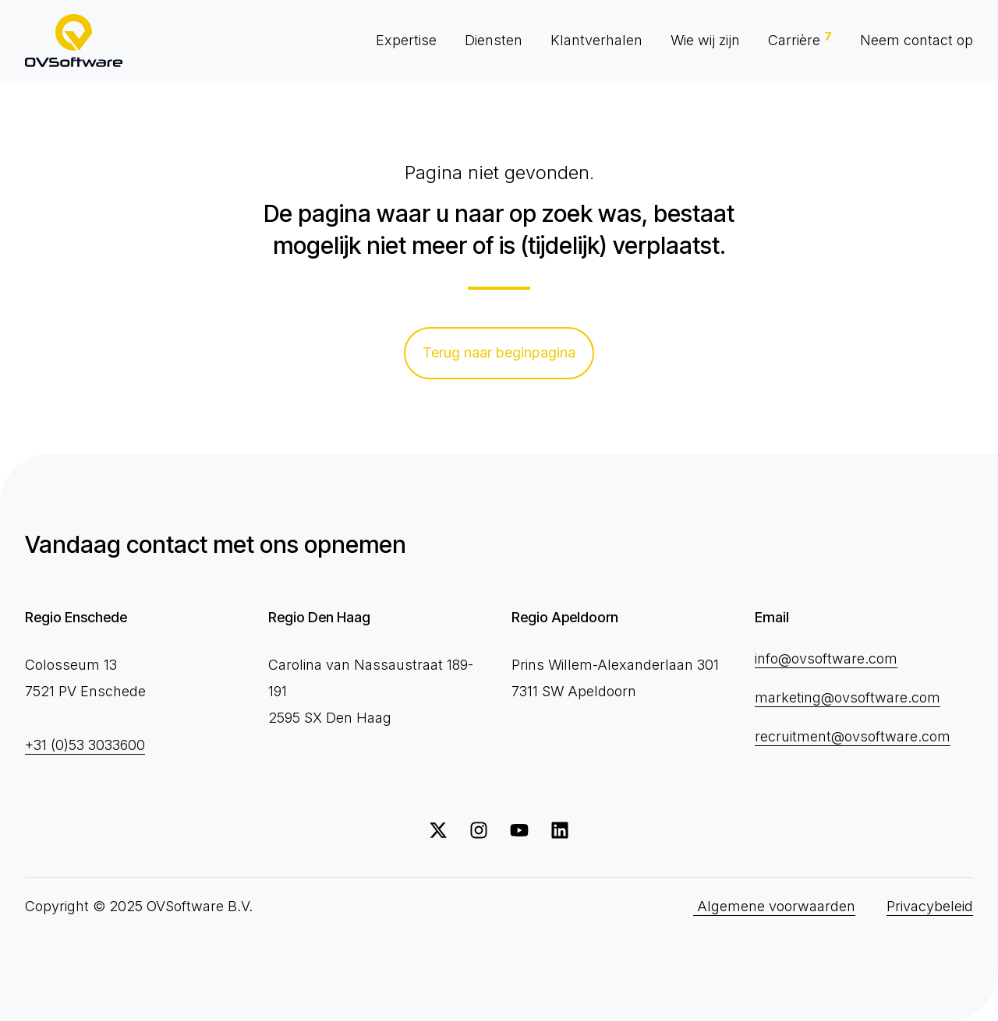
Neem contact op (916, 40)
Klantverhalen (596, 40)
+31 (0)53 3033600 (85, 745)
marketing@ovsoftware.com (847, 697)
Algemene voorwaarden (774, 906)
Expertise (406, 40)
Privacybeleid (930, 906)
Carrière (800, 38)
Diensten (493, 40)
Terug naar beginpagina (499, 352)
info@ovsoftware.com (826, 658)
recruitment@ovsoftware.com (852, 736)
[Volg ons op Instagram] (478, 830)
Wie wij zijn (705, 40)
